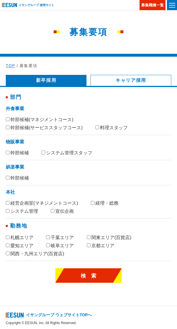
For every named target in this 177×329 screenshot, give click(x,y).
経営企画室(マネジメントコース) (42, 203)
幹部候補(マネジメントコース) (40, 119)
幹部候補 (17, 152)
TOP (10, 65)
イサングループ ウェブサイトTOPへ (59, 315)
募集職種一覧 (152, 5)
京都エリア (100, 245)
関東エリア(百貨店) (109, 237)
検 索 (88, 276)
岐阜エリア (60, 245)
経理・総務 (104, 203)
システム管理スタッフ (67, 152)
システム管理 (22, 211)
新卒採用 (46, 80)
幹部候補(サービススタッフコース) (44, 127)
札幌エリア (19, 237)
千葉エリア (60, 237)
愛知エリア (19, 245)
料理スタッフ (111, 127)
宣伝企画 (62, 211)
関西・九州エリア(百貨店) (35, 253)
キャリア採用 (131, 80)
